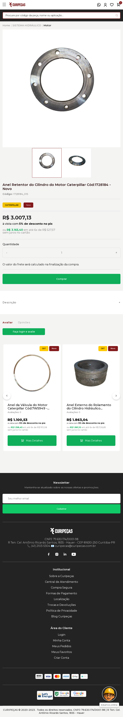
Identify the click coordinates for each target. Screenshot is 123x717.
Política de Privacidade (61, 610)
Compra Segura (61, 587)
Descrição (9, 302)
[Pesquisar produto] (117, 15)
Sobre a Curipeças (61, 576)
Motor (47, 25)
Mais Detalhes (34, 440)
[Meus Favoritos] (111, 4)
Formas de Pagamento (61, 593)
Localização (61, 599)
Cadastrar (62, 509)
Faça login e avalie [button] (24, 331)
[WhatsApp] (99, 4)
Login (61, 634)
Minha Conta (61, 640)
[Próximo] (116, 396)
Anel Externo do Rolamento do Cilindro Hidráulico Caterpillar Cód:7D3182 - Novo (90, 406)
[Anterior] (7, 396)
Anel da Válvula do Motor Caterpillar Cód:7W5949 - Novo (28, 406)
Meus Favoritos (61, 652)
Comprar (61, 278)
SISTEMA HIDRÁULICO (27, 25)
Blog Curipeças (61, 616)
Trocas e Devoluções (61, 605)
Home (6, 25)
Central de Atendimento (61, 581)
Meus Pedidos (61, 646)
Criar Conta (61, 657)
